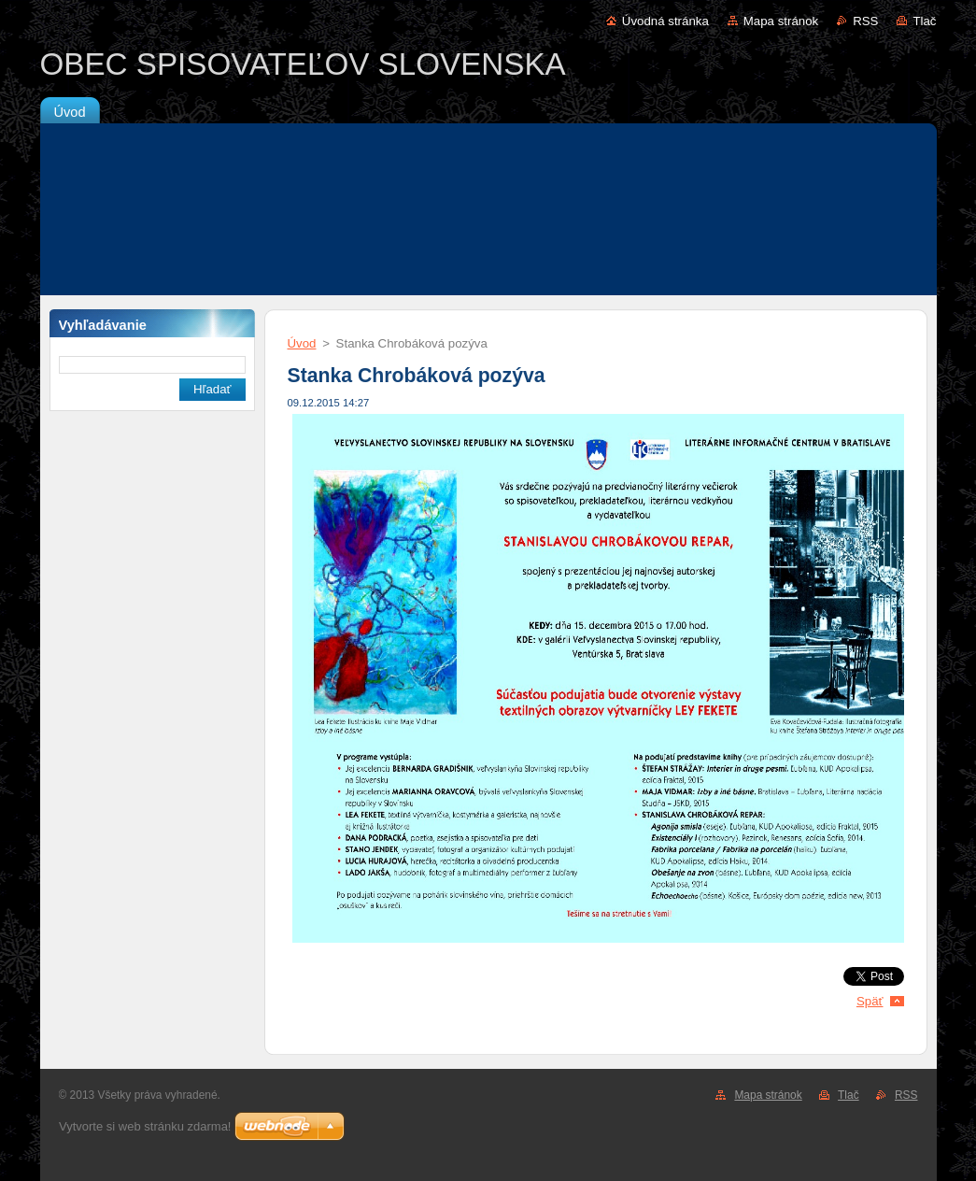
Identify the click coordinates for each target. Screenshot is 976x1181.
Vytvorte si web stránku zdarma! (145, 1126)
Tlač (924, 21)
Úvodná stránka (665, 21)
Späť (870, 1001)
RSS (865, 21)
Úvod (302, 343)
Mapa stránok (780, 21)
